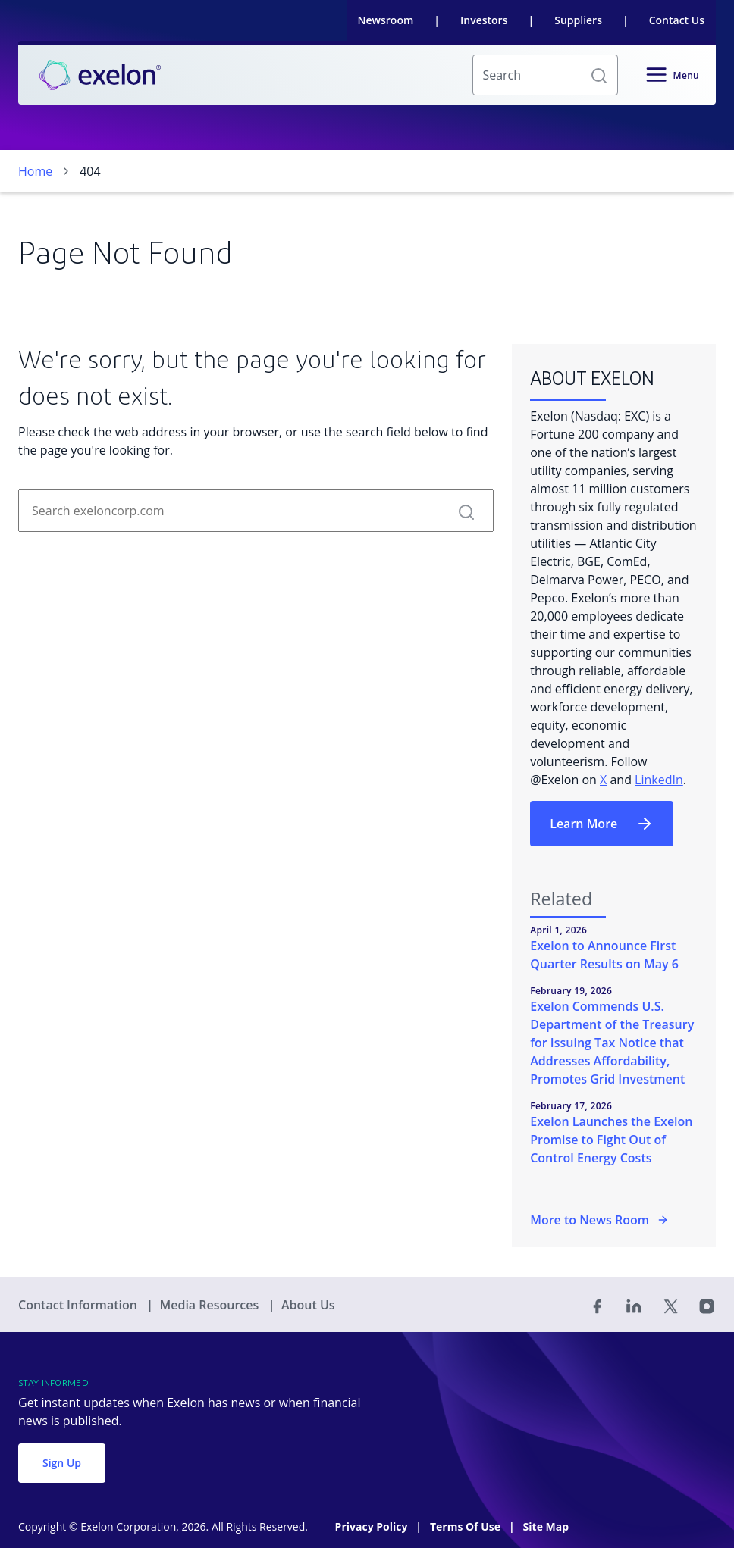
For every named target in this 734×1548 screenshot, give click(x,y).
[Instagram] (707, 1305)
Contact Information (79, 1304)
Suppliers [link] (578, 20)
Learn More (602, 824)
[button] (599, 75)
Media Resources (210, 1304)
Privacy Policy (372, 1526)
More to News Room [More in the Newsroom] (599, 1220)
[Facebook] (597, 1305)
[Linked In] (634, 1305)
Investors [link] (483, 20)
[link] (100, 75)
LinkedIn (659, 779)
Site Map (546, 1526)
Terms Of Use (466, 1526)
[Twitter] (670, 1305)
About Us (308, 1304)
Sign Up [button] (61, 1463)
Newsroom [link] (386, 20)
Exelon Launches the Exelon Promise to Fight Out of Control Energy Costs (611, 1139)
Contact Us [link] (676, 20)
